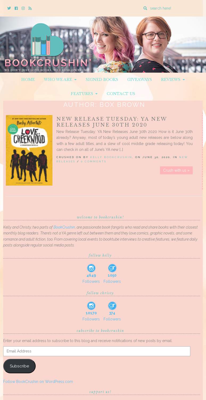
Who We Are (60, 79)
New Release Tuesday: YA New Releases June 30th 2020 (111, 122)
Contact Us (121, 93)
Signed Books (102, 79)
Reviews (173, 79)
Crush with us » (176, 170)
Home (28, 79)
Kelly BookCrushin (111, 157)
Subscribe (19, 365)
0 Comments (93, 161)
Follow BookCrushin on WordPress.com (38, 381)
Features (84, 93)
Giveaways (139, 79)
